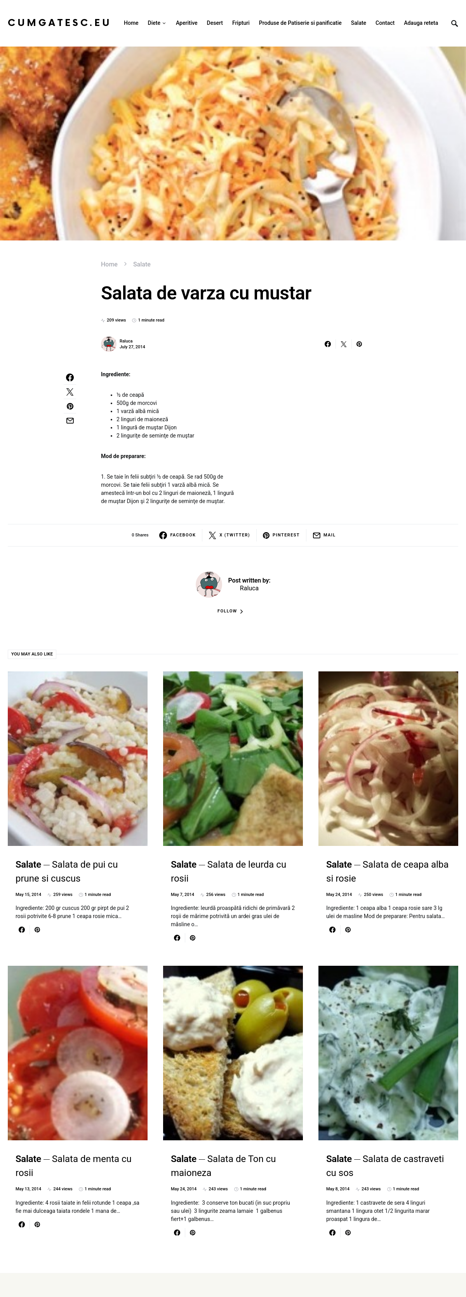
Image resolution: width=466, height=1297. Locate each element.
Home (109, 264)
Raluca (126, 341)
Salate (142, 264)
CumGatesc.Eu (59, 23)
